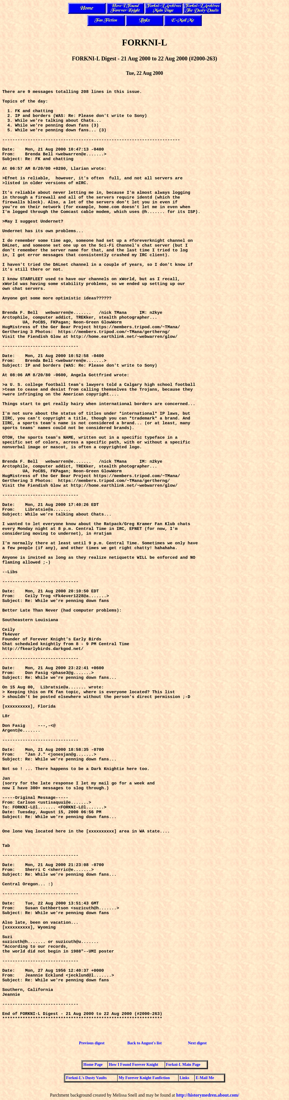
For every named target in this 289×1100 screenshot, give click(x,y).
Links (184, 1078)
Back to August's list (144, 1043)
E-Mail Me (205, 1078)
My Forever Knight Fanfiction (144, 1078)
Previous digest (91, 1043)
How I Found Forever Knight (133, 1064)
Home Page (93, 1064)
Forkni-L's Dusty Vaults (86, 1078)
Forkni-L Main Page (183, 1064)
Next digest (197, 1043)
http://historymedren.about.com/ (207, 1095)
